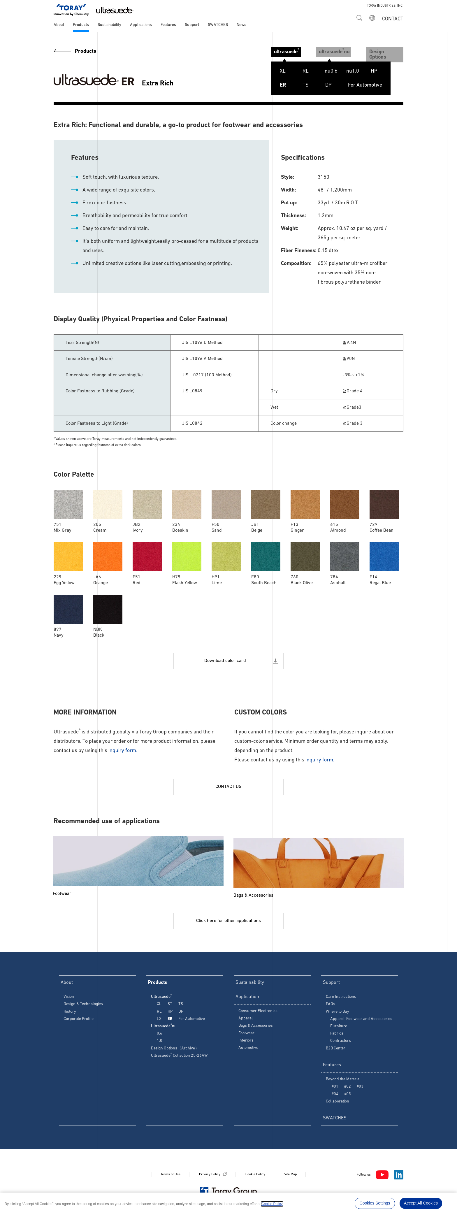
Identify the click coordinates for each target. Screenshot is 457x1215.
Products (81, 25)
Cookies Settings (375, 1203)
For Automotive (358, 85)
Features (168, 25)
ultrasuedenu (330, 51)
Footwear (246, 1035)
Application (248, 998)
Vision (69, 998)
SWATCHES (218, 25)
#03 (360, 1089)
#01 (335, 1089)
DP (321, 85)
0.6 (159, 1035)
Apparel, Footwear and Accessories (361, 1020)
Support (192, 25)
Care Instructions (341, 998)
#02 (347, 1089)
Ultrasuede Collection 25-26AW (179, 1057)
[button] (359, 16)
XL (275, 71)
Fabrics (336, 1035)
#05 (347, 1096)
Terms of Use (170, 1178)
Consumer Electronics (257, 1014)
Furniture (338, 1027)
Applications (141, 25)
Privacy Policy (209, 1178)
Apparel (245, 1021)
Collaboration (337, 1104)
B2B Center (335, 1049)
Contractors (340, 1042)
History (70, 1013)
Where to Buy (337, 1013)
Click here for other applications (228, 920)
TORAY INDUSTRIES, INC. (385, 6)
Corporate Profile (79, 1020)
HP (366, 71)
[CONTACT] (392, 17)
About (59, 25)
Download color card (225, 655)
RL (298, 71)
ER (276, 85)
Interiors (246, 1043)
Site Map (290, 1178)
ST (344, 71)
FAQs (330, 1005)
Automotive (248, 1050)
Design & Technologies (83, 1005)
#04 (335, 1096)
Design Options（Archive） (175, 1049)
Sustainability (109, 25)
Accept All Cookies (421, 1203)
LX (321, 71)
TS (298, 85)
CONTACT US (228, 785)
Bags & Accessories (255, 1028)
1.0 (159, 1042)
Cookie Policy (255, 1178)
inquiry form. (122, 746)
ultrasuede (279, 51)
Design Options (384, 51)
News (241, 25)
